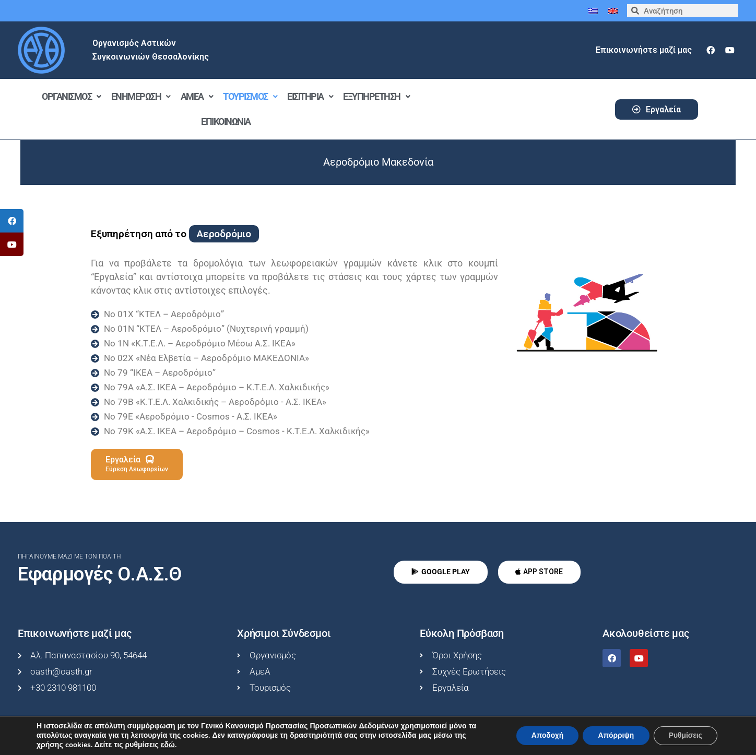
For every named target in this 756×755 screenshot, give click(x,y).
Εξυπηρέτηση (376, 96)
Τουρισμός (250, 96)
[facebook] (710, 50)
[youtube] (730, 50)
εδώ (168, 745)
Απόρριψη (614, 735)
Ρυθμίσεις (685, 735)
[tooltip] (11, 221)
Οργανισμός (71, 96)
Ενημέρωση (140, 96)
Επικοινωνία (226, 121)
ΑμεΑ (197, 96)
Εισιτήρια (310, 96)
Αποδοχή (544, 735)
